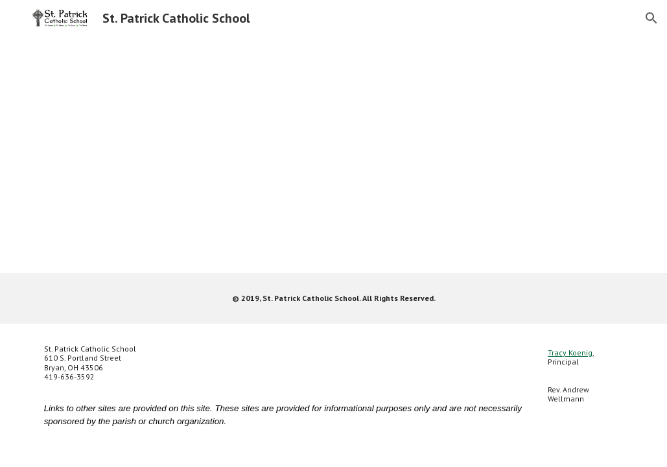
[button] (651, 18)
